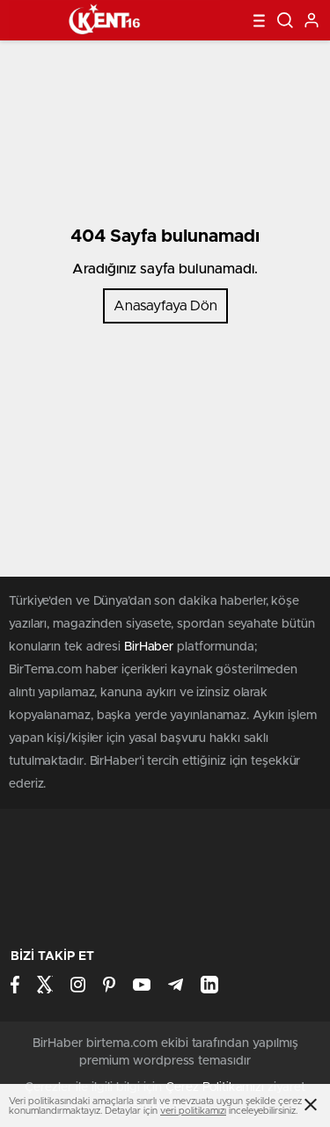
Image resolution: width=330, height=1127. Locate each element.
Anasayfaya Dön (165, 306)
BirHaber (148, 647)
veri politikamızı (193, 1111)
